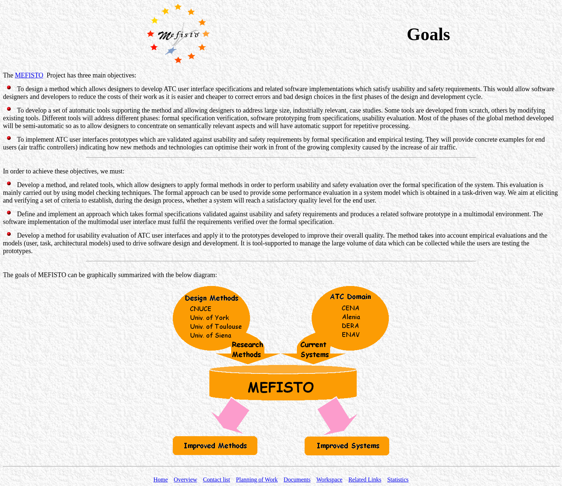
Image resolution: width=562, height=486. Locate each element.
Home (161, 479)
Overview (185, 479)
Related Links (364, 479)
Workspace (329, 479)
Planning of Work (257, 479)
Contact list (216, 479)
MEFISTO (29, 75)
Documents (297, 479)
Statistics (398, 479)
